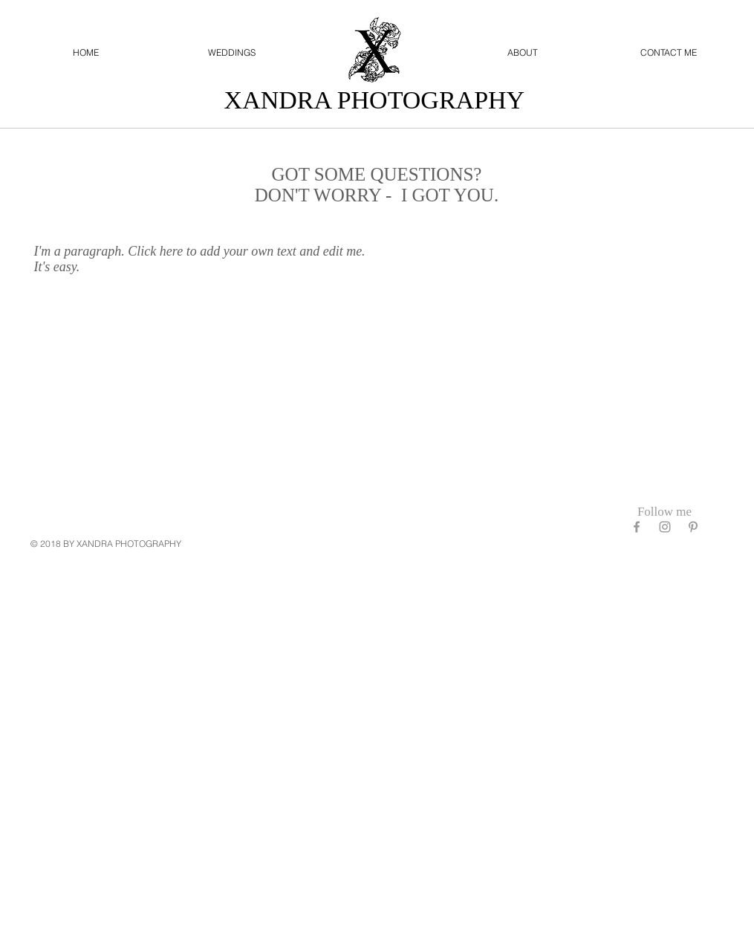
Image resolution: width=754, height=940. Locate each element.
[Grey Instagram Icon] (664, 526)
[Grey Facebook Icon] (636, 526)
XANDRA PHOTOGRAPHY (377, 100)
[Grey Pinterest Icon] (693, 526)
